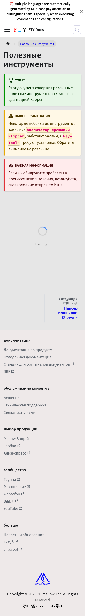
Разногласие (17, 486)
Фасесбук (14, 493)
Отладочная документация (27, 356)
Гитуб (11, 542)
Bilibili (11, 501)
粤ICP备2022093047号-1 (42, 606)
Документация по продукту (28, 349)
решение (11, 397)
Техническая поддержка (25, 405)
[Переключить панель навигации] (7, 29)
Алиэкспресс (17, 453)
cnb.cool (13, 549)
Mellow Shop (16, 438)
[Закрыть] (81, 11)
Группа (12, 479)
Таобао (12, 445)
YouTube (13, 508)
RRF (9, 371)
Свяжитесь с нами (19, 412)
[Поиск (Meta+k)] (77, 29)
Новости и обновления (24, 534)
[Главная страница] (8, 43)
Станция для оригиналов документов (39, 364)
